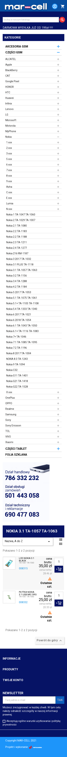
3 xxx (9, 153)
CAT (7, 75)
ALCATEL (10, 59)
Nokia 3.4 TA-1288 (16, 281)
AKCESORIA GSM (16, 46)
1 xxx (9, 142)
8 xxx (9, 175)
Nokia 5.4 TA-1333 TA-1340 (21, 308)
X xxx (9, 392)
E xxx (9, 197)
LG (6, 114)
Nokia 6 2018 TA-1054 (18, 320)
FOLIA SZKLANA (16, 454)
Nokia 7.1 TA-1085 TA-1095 (21, 342)
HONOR (9, 86)
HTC (7, 92)
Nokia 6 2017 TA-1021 (18, 314)
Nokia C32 (12, 370)
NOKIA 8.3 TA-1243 (17, 358)
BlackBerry (11, 70)
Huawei (9, 98)
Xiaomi (9, 442)
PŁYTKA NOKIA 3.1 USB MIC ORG (28, 593)
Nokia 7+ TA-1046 (16, 336)
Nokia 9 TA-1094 (15, 364)
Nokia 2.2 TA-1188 (16, 236)
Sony (8, 420)
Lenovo (9, 109)
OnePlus (10, 397)
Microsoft (10, 120)
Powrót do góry (50, 640)
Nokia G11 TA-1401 (17, 375)
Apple (8, 64)
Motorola (10, 125)
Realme (9, 408)
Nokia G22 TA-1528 (17, 386)
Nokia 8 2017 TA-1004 (18, 353)
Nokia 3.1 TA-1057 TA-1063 (21, 270)
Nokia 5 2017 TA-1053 (18, 292)
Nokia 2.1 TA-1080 (16, 225)
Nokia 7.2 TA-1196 (16, 347)
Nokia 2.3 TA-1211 (16, 242)
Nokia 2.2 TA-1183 (16, 231)
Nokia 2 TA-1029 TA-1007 (20, 220)
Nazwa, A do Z (28, 541)
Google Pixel (12, 81)
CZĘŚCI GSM (13, 52)
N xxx (9, 209)
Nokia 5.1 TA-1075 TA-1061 (21, 297)
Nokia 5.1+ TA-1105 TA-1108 (22, 303)
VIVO (8, 436)
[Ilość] (58, 562)
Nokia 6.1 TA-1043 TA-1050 (21, 325)
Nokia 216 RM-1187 (17, 253)
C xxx (9, 192)
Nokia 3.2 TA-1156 (16, 275)
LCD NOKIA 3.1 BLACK (26, 559)
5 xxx (9, 159)
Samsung (10, 414)
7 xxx (9, 170)
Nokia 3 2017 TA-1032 (18, 259)
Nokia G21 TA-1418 (17, 381)
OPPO (8, 403)
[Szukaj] (31, 19)
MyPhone (10, 131)
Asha (9, 186)
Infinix (8, 103)
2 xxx (9, 147)
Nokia (8, 136)
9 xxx (9, 181)
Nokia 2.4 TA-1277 (16, 247)
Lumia (9, 203)
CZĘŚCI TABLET (16, 448)
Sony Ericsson (13, 425)
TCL (7, 431)
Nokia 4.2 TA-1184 (16, 286)
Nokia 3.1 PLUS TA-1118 (19, 264)
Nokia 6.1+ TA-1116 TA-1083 (22, 331)
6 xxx (9, 164)
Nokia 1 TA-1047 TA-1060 (20, 214)
